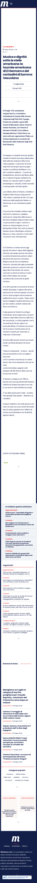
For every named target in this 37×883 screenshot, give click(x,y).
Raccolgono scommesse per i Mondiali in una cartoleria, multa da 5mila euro (19, 510)
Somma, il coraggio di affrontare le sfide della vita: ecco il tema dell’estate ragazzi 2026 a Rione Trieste (16, 700)
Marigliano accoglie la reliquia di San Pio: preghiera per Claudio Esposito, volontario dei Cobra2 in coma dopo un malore (15, 682)
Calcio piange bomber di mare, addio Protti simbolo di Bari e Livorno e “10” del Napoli (17, 600)
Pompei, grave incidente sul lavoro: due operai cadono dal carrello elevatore (9, 799)
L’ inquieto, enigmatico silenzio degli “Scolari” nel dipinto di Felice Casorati (16, 609)
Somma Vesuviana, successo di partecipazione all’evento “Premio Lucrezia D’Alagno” (17, 742)
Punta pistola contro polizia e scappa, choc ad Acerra (17, 519)
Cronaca (8, 506)
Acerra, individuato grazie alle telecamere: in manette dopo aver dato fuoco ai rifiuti (19, 541)
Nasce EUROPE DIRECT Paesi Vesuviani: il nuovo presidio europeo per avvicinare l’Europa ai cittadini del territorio (15, 727)
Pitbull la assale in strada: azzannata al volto (27, 794)
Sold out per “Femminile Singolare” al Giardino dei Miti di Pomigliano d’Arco (19, 500)
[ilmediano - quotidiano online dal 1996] (4, 4)
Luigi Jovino (19, 78)
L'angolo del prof (9, 606)
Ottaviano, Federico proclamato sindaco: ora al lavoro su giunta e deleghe (18, 617)
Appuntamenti (11, 495)
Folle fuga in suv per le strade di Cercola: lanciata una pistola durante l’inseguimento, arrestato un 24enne (19, 529)
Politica (5, 614)
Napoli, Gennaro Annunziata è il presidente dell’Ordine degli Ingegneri (17, 713)
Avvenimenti (8, 41)
